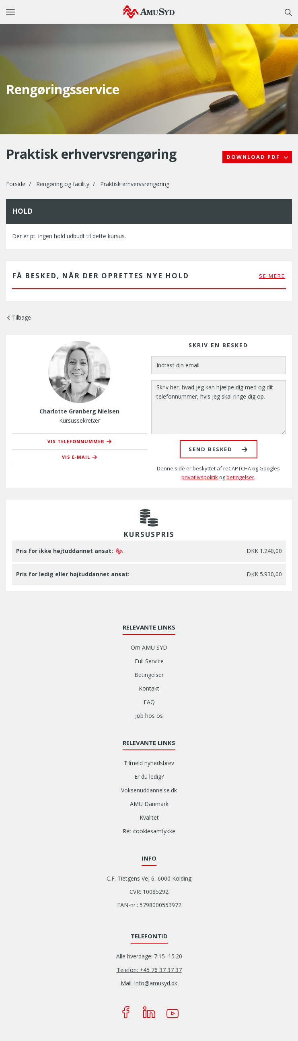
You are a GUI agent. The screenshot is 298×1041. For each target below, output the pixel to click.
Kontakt (149, 688)
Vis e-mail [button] (76, 457)
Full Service (149, 661)
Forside (15, 184)
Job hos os (149, 715)
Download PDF (254, 156)
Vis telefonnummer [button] (76, 441)
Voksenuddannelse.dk (149, 790)
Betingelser (149, 674)
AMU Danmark (149, 804)
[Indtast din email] (218, 365)
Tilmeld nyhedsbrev (149, 763)
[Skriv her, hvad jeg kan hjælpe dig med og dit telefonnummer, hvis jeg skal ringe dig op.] (218, 407)
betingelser (240, 477)
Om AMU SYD (149, 647)
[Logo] (149, 11)
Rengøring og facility (62, 184)
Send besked (210, 449)
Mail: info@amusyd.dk (149, 983)
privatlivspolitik (199, 477)
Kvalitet (149, 817)
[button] (64, 12)
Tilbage (21, 317)
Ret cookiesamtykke (149, 831)
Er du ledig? (149, 776)
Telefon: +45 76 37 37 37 (149, 970)
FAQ (149, 702)
